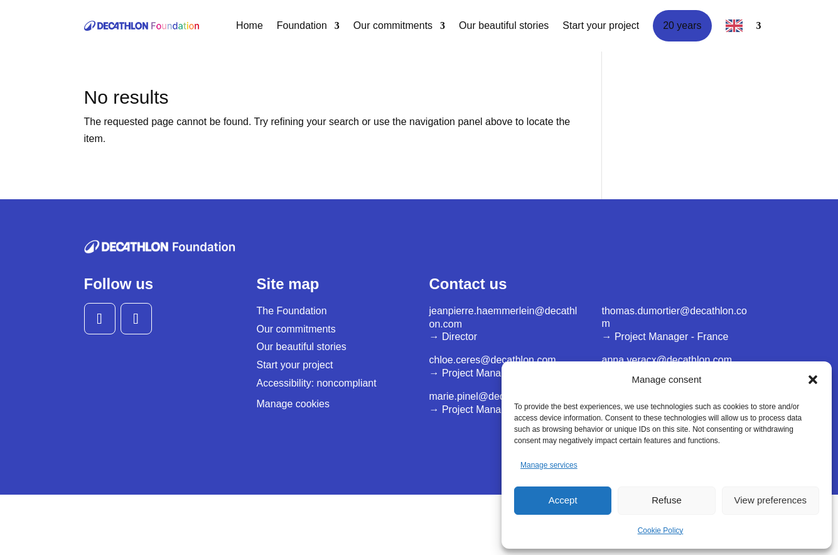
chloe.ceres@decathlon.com (492, 359)
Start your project (600, 25)
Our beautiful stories (504, 25)
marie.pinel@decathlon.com (491, 396)
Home (249, 25)
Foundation (302, 25)
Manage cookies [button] (293, 403)
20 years (682, 25)
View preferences (770, 500)
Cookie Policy (661, 530)
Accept (563, 500)
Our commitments (392, 25)
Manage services (548, 465)
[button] (813, 379)
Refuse (667, 500)
